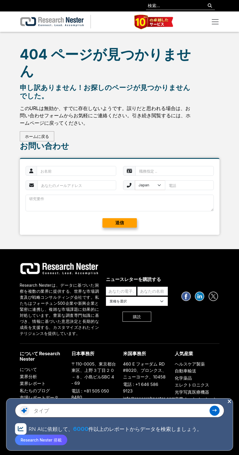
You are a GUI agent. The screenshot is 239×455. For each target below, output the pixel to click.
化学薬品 (183, 378)
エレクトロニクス (192, 385)
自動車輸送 (185, 371)
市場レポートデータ (39, 397)
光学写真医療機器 (192, 392)
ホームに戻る (37, 136)
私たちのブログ (35, 390)
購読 (137, 316)
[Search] (210, 5)
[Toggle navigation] (215, 21)
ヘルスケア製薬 (190, 364)
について (28, 369)
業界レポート (33, 383)
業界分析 (28, 376)
